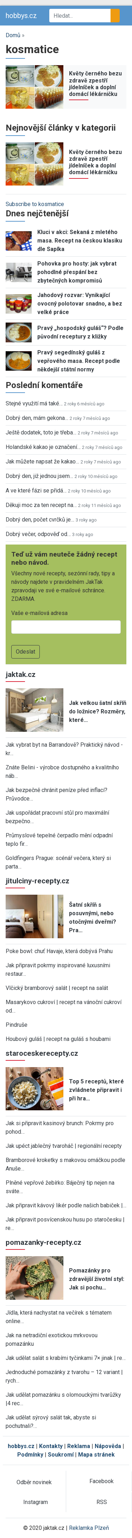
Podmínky (30, 1454)
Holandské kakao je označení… (43, 447)
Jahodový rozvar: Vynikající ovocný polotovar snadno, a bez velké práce (79, 303)
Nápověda (108, 1446)
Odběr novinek (34, 1482)
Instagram (35, 1502)
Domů (13, 35)
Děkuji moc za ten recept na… (41, 505)
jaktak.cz (21, 674)
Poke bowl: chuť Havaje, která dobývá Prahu (59, 951)
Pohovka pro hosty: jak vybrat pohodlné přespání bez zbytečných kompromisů (77, 272)
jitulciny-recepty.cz (37, 881)
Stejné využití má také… (34, 403)
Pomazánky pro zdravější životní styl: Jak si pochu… (96, 1279)
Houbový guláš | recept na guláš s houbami (58, 1039)
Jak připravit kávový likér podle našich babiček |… (66, 1205)
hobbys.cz (21, 15)
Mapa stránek (96, 1454)
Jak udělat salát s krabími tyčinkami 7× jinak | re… (66, 1358)
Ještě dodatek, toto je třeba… (41, 432)
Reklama (78, 1446)
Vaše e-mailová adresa (39, 613)
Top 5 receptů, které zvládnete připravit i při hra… (96, 1090)
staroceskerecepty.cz (42, 1053)
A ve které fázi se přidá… (36, 490)
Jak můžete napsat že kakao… (42, 461)
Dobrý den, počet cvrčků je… (40, 519)
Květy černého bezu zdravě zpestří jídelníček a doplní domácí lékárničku (95, 83)
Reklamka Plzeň (89, 1528)
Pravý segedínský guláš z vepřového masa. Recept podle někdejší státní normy (78, 361)
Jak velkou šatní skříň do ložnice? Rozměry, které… (97, 711)
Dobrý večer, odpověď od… (38, 534)
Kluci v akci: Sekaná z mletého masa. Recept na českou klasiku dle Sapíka (79, 240)
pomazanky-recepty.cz (43, 1242)
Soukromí (61, 1454)
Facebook (101, 1481)
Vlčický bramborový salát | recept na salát (57, 988)
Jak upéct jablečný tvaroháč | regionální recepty (64, 1146)
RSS (101, 1502)
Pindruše (16, 1024)
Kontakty (51, 1446)
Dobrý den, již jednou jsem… (39, 476)
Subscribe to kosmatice (35, 204)
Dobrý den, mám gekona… (37, 418)
